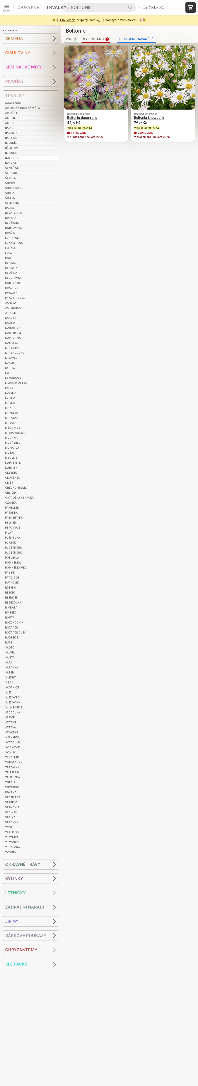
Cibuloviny (67, 20)
